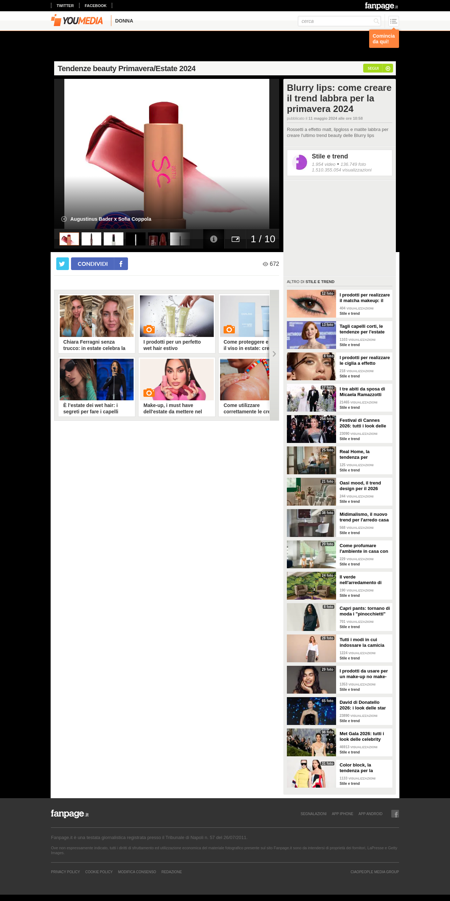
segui (373, 68)
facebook (96, 6)
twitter (65, 6)
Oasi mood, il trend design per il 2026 (360, 485)
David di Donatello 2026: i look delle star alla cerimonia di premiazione (363, 705)
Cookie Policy (98, 872)
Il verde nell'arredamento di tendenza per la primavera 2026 (360, 580)
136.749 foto (353, 164)
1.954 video (323, 164)
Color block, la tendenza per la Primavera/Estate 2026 (364, 768)
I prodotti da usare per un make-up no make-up (364, 674)
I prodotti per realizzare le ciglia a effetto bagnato (365, 360)
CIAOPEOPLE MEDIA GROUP (375, 872)
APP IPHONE (342, 813)
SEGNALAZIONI (314, 813)
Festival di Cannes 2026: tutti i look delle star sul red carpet (363, 423)
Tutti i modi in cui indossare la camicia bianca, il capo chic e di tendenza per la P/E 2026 (363, 642)
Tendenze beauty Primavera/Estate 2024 (126, 68)
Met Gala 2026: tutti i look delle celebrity (362, 736)
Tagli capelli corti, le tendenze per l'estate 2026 (362, 329)
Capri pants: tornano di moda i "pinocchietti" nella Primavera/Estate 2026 (365, 611)
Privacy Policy (65, 872)
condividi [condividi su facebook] (93, 263)
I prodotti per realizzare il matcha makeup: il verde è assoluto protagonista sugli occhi (365, 298)
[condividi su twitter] (62, 263)
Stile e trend (330, 156)
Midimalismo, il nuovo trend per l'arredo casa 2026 (364, 517)
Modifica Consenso (137, 872)
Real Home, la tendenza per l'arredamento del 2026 (364, 454)
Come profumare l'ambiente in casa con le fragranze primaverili (365, 548)
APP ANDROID (370, 813)
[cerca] (339, 21)
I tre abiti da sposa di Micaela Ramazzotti (362, 391)
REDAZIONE (171, 872)
